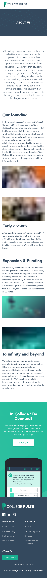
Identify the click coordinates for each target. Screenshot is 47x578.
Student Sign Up (32, 531)
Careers (28, 536)
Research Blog (8, 531)
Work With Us (8, 540)
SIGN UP (23, 442)
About (28, 526)
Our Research (8, 526)
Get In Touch (10, 557)
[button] (41, 4)
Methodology (8, 536)
